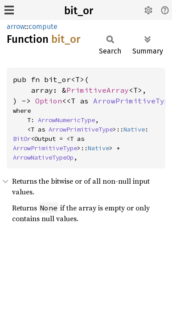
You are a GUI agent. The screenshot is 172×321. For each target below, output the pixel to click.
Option (48, 100)
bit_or (78, 10)
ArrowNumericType (66, 120)
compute (43, 26)
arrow (16, 26)
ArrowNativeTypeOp (43, 157)
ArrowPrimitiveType (81, 129)
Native (134, 129)
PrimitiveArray (97, 90)
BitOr (22, 139)
